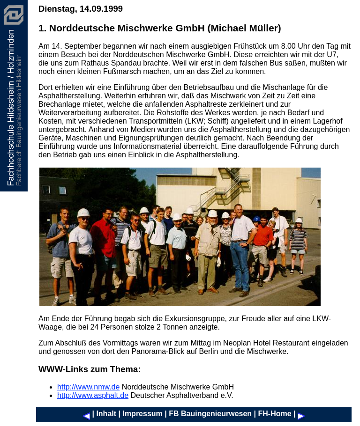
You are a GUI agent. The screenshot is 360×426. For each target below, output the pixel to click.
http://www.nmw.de (88, 387)
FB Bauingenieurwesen (210, 414)
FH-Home (274, 414)
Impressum (142, 414)
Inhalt (106, 414)
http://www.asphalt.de (92, 395)
